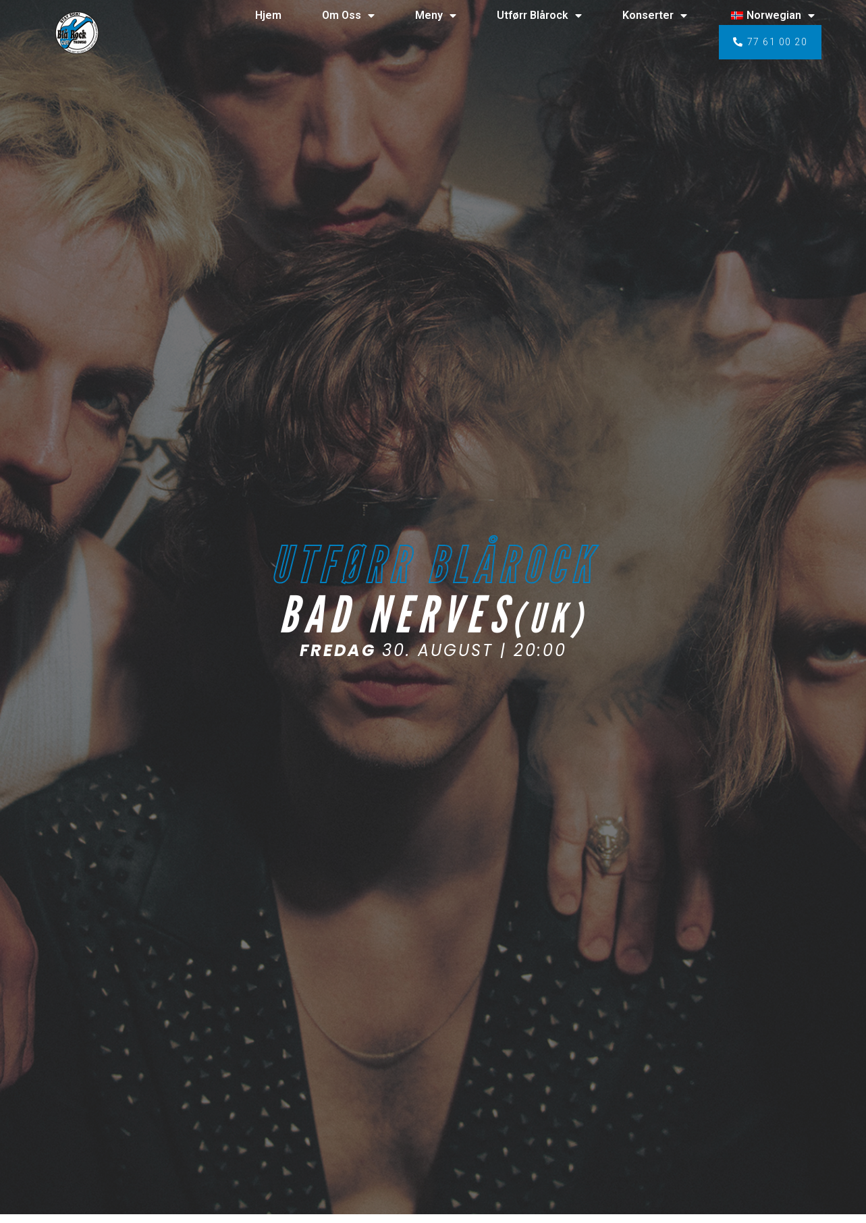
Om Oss (348, 15)
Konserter (654, 15)
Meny (435, 15)
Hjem (268, 15)
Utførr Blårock (539, 15)
